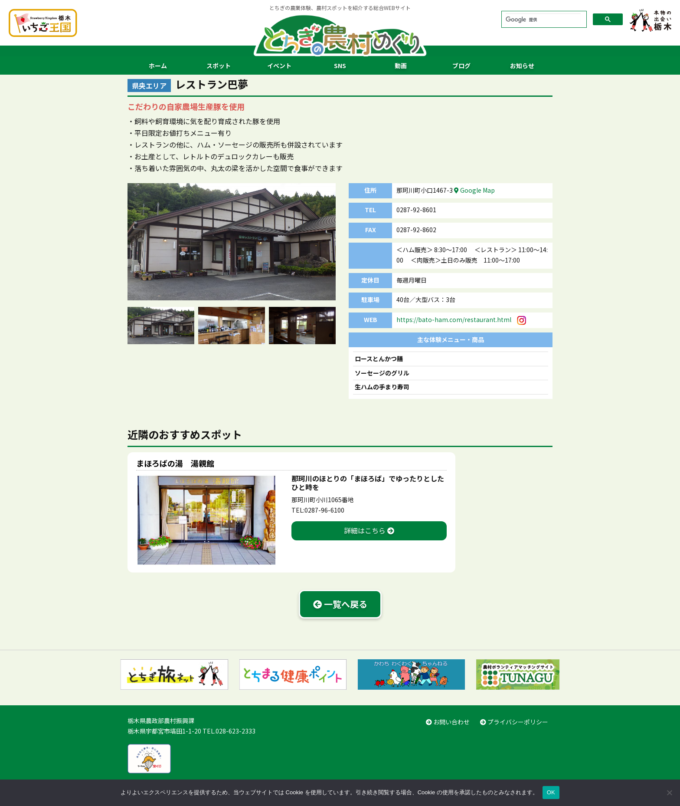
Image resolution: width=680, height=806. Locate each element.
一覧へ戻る (340, 604)
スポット (218, 65)
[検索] (543, 19)
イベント (279, 65)
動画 (401, 65)
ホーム (158, 65)
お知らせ (522, 65)
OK (551, 792)
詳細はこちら (369, 530)
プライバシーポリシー (514, 721)
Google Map (474, 190)
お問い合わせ (448, 721)
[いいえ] (669, 792)
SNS (340, 65)
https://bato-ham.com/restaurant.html (453, 319)
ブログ (461, 65)
